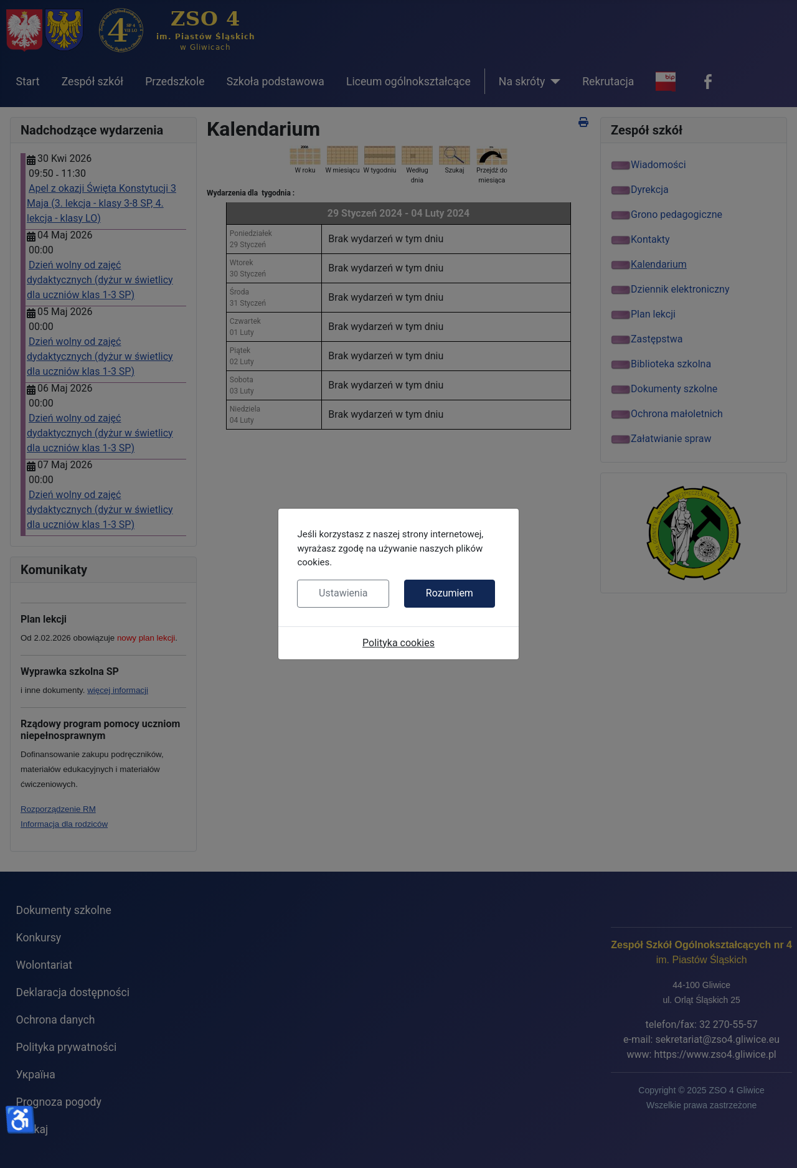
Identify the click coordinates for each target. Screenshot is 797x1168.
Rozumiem (449, 593)
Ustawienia (343, 593)
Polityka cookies (398, 643)
